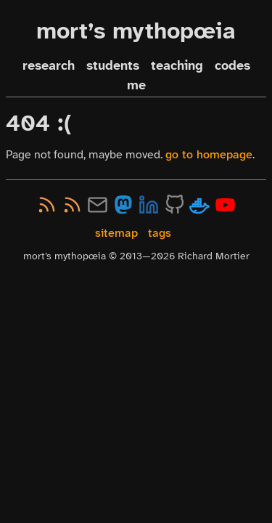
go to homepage (208, 154)
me (136, 85)
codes (232, 65)
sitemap (116, 233)
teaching (177, 65)
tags (159, 233)
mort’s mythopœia (136, 31)
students (112, 65)
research (48, 65)
